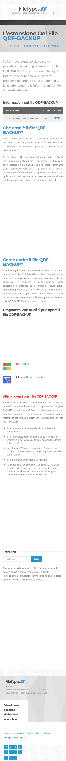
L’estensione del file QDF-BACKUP (41, 46)
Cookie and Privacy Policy (38, 733)
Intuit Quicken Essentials (33, 377)
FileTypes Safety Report (14, 738)
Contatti (20, 733)
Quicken (25, 364)
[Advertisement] (33, 219)
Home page (14, 46)
